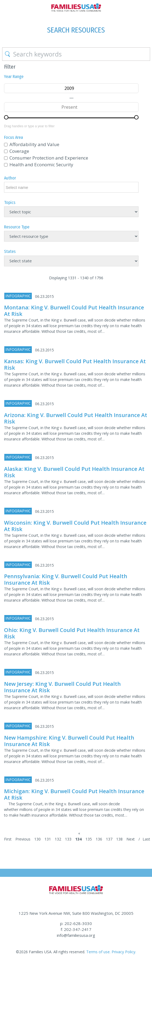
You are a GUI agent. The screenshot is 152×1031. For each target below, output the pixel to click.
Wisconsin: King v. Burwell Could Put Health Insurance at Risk (75, 526)
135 (88, 839)
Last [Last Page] (146, 839)
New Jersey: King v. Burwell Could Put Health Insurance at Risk (62, 687)
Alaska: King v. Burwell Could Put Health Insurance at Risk (74, 472)
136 (99, 839)
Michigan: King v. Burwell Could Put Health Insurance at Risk (74, 794)
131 (47, 839)
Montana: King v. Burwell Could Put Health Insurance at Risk (74, 310)
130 (37, 839)
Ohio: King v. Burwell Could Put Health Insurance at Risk (72, 633)
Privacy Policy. (124, 951)
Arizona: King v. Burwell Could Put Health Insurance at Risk (75, 418)
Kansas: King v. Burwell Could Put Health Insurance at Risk (75, 364)
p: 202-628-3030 (76, 923)
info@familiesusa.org (76, 935)
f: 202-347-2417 (76, 929)
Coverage (19, 151)
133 (68, 839)
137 (109, 839)
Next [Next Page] (130, 839)
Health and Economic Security (41, 164)
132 (58, 839)
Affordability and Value (34, 144)
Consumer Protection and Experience (48, 158)
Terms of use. (98, 951)
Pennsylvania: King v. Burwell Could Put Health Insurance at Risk (65, 579)
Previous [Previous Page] (22, 839)
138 (119, 839)
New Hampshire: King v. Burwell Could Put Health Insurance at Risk (69, 741)
